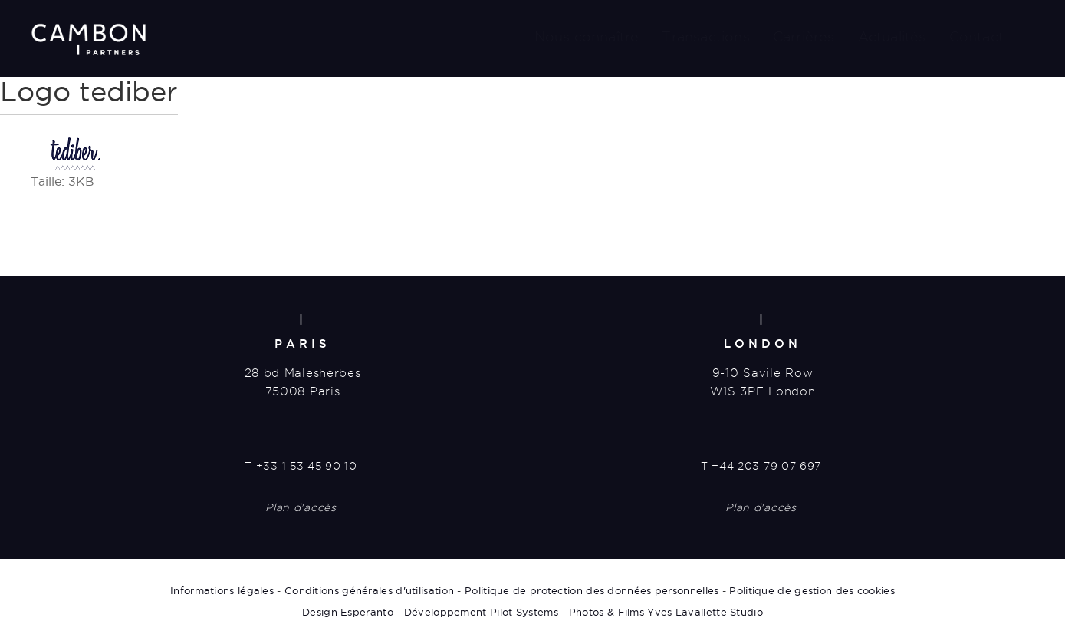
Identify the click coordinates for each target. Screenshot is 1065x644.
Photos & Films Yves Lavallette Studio (666, 611)
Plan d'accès (300, 507)
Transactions (705, 36)
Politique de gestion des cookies (812, 590)
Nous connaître (586, 36)
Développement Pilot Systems (481, 611)
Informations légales (222, 590)
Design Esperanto (347, 611)
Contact (976, 36)
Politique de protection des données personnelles (591, 590)
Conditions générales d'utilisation (369, 590)
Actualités (892, 36)
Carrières (804, 36)
